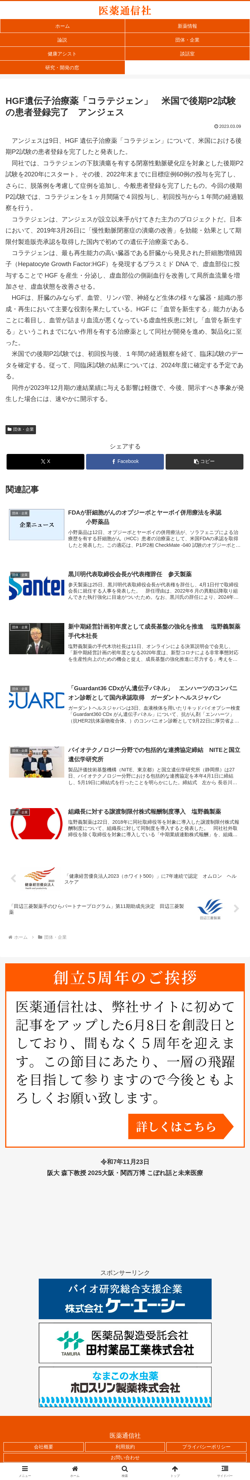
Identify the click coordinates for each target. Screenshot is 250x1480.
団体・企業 (21, 429)
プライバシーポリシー (206, 1447)
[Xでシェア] (45, 462)
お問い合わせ (125, 1457)
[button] (204, 462)
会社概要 (43, 1447)
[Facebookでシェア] (125, 462)
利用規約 (125, 1447)
